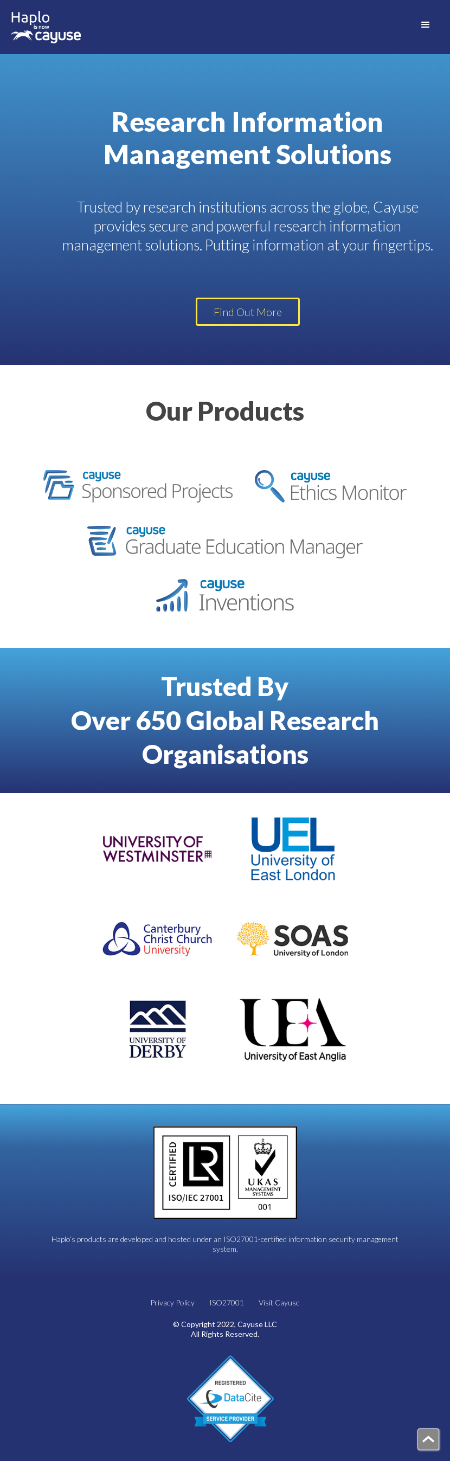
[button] (425, 24)
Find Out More (248, 311)
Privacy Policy (172, 1302)
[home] (46, 27)
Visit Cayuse (279, 1302)
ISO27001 (226, 1302)
